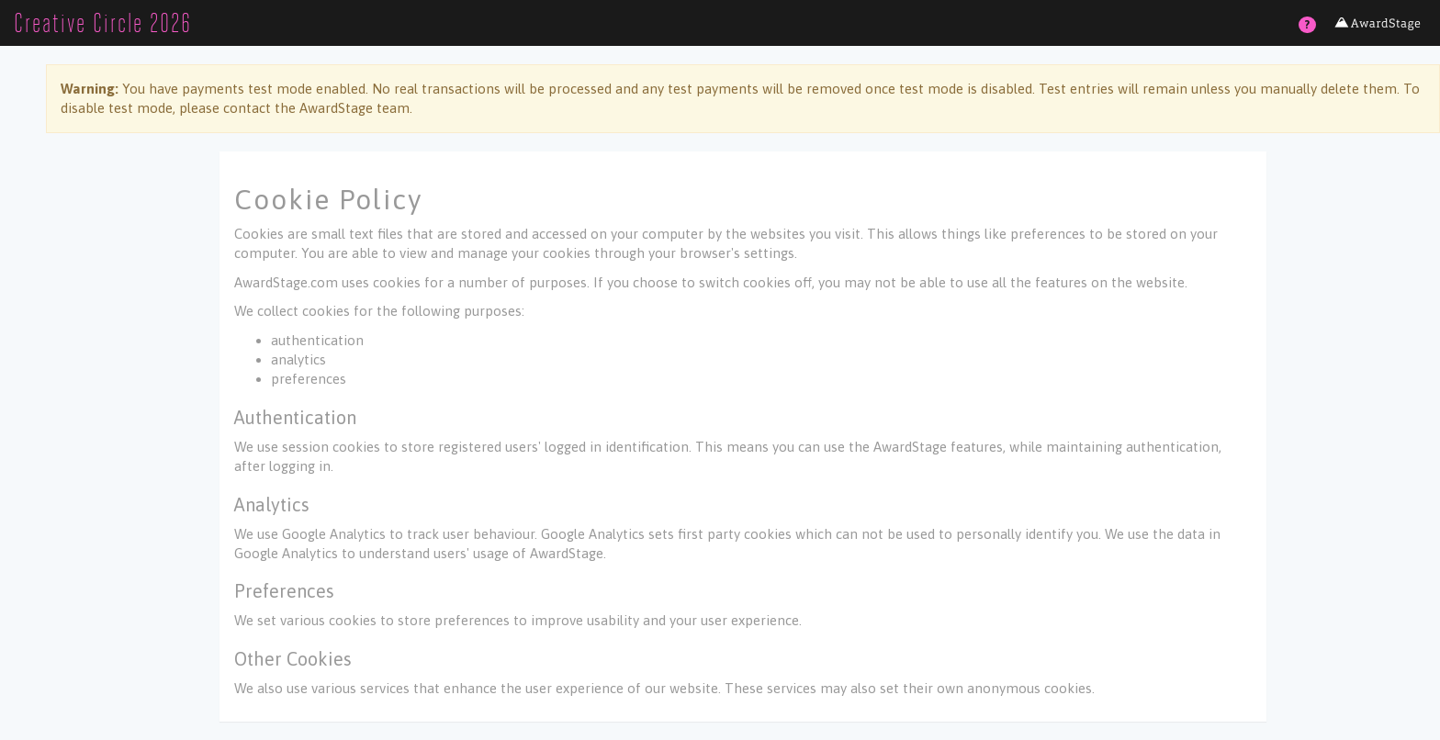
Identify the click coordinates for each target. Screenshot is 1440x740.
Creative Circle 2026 (103, 23)
